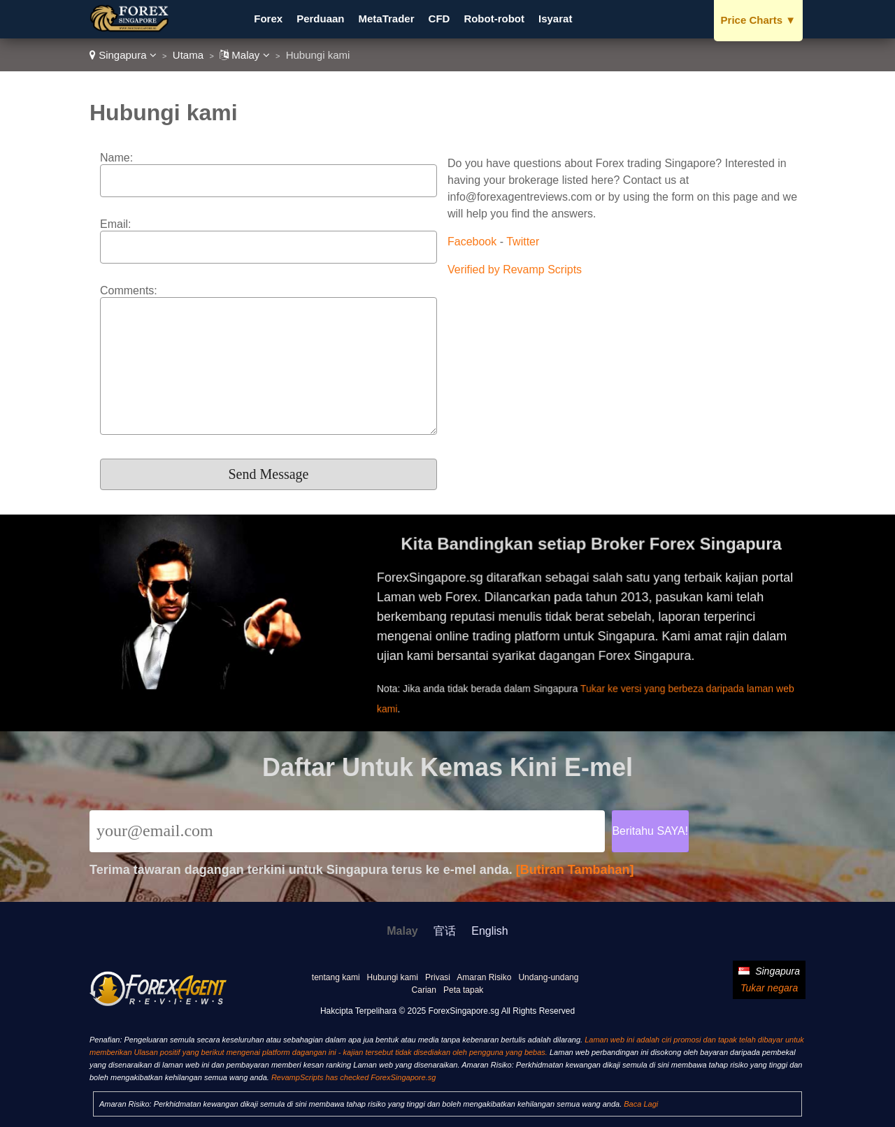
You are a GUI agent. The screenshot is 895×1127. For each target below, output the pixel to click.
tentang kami (336, 977)
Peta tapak (463, 990)
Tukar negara (769, 987)
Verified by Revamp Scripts (515, 269)
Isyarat (555, 18)
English (489, 931)
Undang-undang (548, 977)
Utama (188, 55)
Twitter (522, 241)
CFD (439, 18)
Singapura (123, 55)
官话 (445, 931)
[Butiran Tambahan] (575, 870)
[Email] (347, 831)
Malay (244, 55)
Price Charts (758, 20)
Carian (424, 990)
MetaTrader (387, 18)
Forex (268, 18)
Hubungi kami (392, 977)
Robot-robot (494, 18)
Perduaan (320, 18)
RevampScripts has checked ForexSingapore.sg (353, 1077)
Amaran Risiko (484, 977)
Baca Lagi (641, 1104)
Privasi (437, 977)
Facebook (472, 241)
